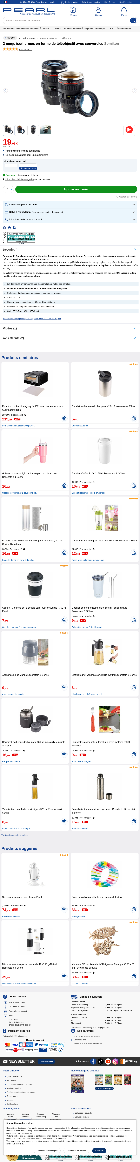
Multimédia (35, 29)
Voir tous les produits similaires (14, 835)
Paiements (15, 1036)
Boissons (53, 38)
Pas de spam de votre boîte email (88, 1043)
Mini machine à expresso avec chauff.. (19, 983)
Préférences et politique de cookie (21, 1092)
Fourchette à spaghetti (82, 761)
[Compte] (99, 11)
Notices (10, 1100)
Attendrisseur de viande (13, 694)
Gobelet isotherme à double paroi (87, 627)
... (134, 29)
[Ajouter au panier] (76, 189)
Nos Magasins (125, 2)
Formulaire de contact (17, 1011)
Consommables (22, 29)
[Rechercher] (133, 20)
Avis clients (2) (13, 338)
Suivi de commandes (91, 2)
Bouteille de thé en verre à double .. (18, 560)
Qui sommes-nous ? (15, 1076)
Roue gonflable (78, 916)
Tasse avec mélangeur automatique (88, 560)
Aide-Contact (109, 2)
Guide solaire (12, 1104)
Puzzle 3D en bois (80, 983)
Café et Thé (65, 38)
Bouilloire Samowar (11, 916)
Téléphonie (88, 29)
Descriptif (9, 249)
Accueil (22, 38)
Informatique (9, 29)
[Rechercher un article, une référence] (70, 20)
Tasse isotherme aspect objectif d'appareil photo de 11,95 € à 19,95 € (32, 318)
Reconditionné (124, 29)
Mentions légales (14, 1088)
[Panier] (124, 11)
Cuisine (42, 38)
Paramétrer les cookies (76, 1151)
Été (111, 29)
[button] (19, 179)
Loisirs (46, 29)
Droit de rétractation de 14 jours (87, 1036)
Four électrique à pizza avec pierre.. (18, 426)
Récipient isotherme (11, 761)
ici (22, 1144)
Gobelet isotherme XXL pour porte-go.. (19, 493)
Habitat (58, 29)
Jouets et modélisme (73, 29)
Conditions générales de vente (19, 1084)
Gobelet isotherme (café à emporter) (88, 493)
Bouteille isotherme (80, 828)
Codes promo (12, 1096)
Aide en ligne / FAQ (16, 1002)
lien (31, 1133)
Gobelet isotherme (80, 426)
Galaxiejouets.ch (82, 1117)
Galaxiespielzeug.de (83, 1113)
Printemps (100, 29)
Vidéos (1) (10, 328)
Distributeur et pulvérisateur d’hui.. (87, 694)
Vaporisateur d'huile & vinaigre (16, 828)
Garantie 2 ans (80, 1040)
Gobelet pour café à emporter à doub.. (19, 627)
